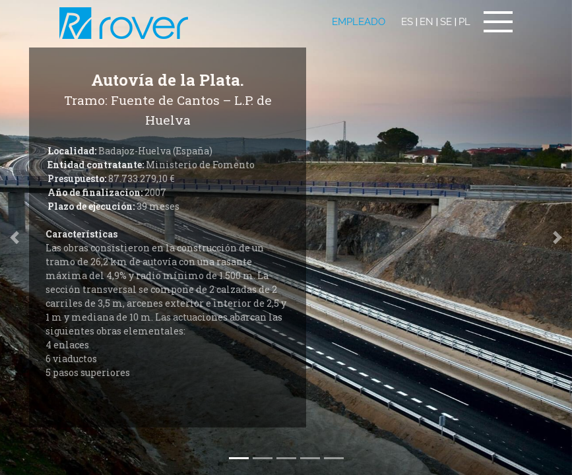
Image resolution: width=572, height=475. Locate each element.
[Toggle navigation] (498, 21)
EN (426, 22)
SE (446, 22)
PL (464, 22)
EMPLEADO (358, 22)
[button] (558, 237)
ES (407, 22)
